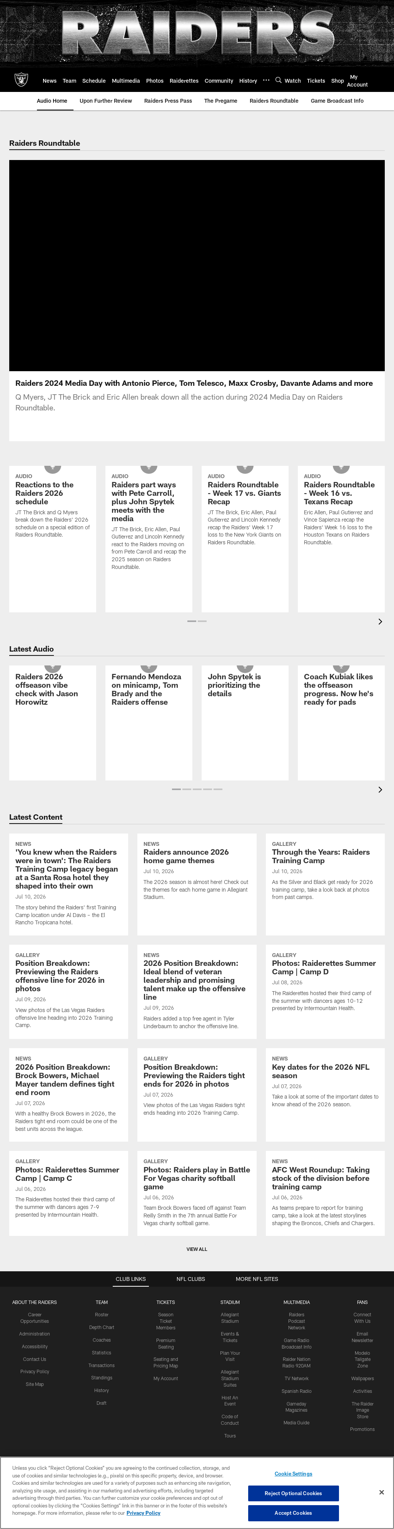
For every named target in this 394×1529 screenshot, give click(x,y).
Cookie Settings (293, 1474)
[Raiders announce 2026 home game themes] (196, 872)
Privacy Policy (34, 1371)
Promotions (362, 1429)
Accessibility (35, 1346)
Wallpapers (362, 1378)
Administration (34, 1333)
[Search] (278, 80)
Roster (102, 1314)
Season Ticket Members (165, 1321)
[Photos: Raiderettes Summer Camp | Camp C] (68, 1189)
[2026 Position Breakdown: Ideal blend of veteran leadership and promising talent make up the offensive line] (196, 992)
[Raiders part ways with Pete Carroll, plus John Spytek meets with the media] (148, 523)
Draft (102, 1403)
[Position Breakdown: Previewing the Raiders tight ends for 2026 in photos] (196, 1086)
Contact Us (34, 1359)
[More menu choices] (266, 80)
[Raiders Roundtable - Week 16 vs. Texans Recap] (341, 510)
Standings (101, 1377)
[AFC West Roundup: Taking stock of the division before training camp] (325, 1193)
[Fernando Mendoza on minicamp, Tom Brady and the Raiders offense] (148, 690)
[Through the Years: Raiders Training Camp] (325, 872)
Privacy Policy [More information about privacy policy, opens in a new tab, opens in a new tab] (143, 1513)
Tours (230, 1435)
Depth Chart (101, 1327)
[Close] (381, 1492)
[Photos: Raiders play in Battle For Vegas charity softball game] (196, 1193)
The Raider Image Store (363, 1410)
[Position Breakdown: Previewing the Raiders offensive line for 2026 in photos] (68, 991)
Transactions (101, 1365)
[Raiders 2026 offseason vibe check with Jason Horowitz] (52, 690)
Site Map (35, 1384)
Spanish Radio (297, 1391)
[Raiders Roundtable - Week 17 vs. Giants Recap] (245, 510)
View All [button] (197, 1249)
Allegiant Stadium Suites (230, 1378)
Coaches (102, 1339)
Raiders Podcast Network (296, 1321)
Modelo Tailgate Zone (363, 1359)
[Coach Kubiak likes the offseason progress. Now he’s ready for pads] (341, 690)
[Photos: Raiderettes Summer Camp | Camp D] (325, 983)
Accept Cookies (293, 1513)
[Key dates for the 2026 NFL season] (325, 1082)
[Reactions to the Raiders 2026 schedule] (52, 507)
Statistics (101, 1352)
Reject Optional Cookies (293, 1493)
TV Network (297, 1378)
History (101, 1390)
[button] (192, 621)
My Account (166, 1378)
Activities (362, 1391)
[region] (197, 1493)
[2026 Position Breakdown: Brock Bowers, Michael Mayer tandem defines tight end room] (68, 1095)
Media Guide (296, 1422)
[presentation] (382, 623)
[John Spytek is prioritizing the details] (245, 686)
